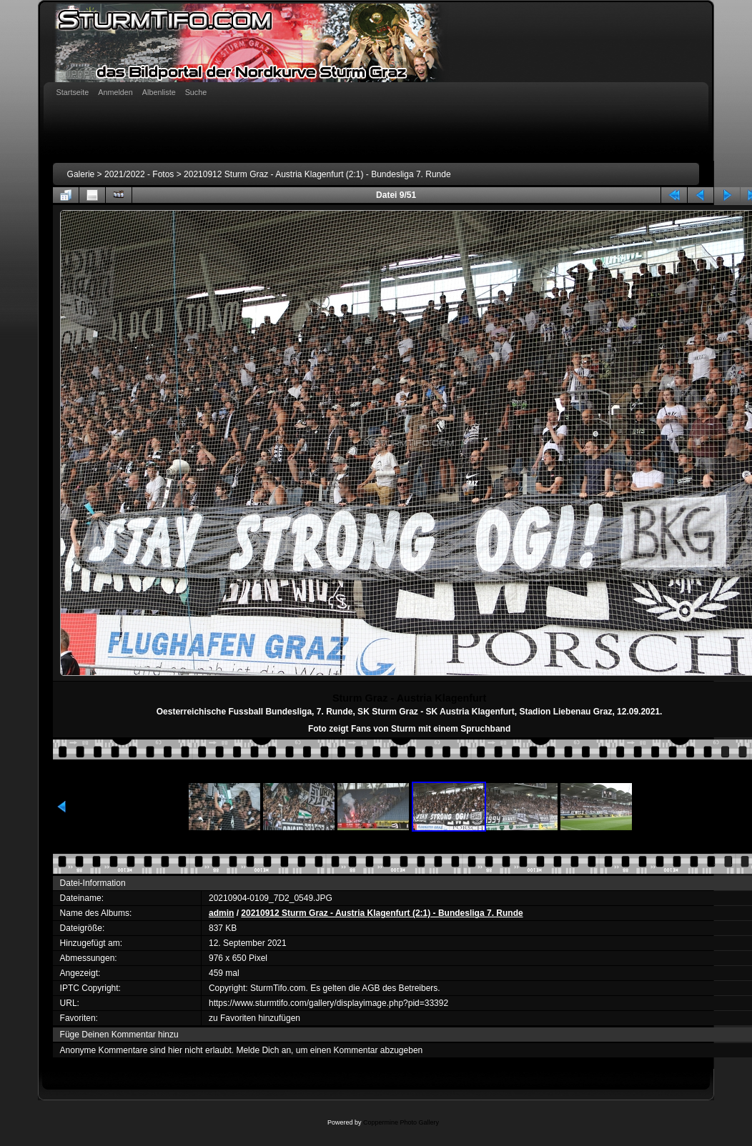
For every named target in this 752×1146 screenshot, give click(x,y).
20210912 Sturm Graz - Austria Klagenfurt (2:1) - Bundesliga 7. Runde (317, 174)
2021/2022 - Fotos (139, 174)
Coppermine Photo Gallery (401, 1122)
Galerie (81, 174)
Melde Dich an (263, 1050)
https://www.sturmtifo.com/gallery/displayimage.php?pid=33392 (328, 1003)
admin (221, 913)
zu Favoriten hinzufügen (254, 1018)
